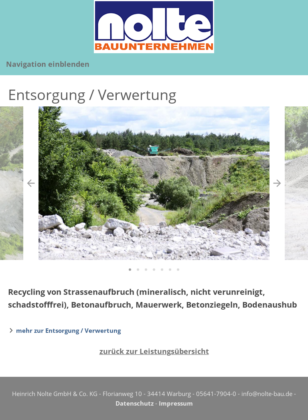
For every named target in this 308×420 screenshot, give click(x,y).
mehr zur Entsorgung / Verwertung (68, 330)
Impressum (176, 403)
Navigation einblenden (47, 64)
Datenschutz (135, 403)
